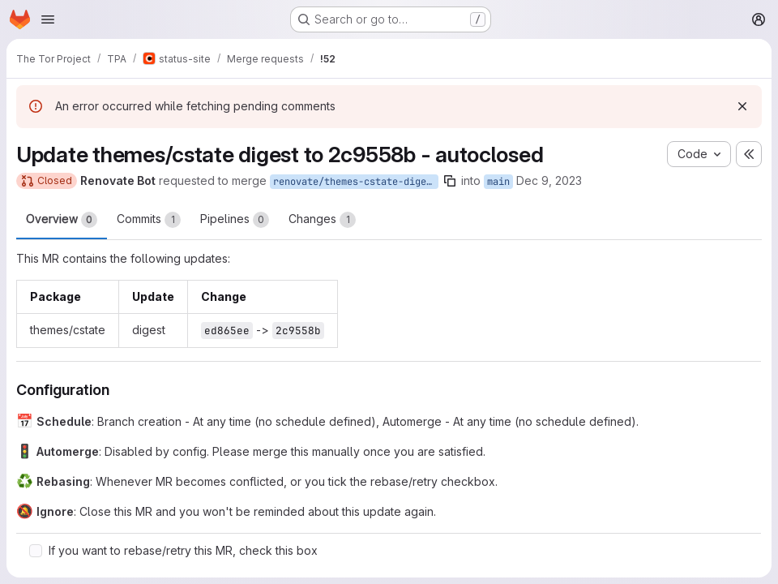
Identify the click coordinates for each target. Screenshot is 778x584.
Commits (149, 220)
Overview (61, 220)
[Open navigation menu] (48, 19)
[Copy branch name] (450, 181)
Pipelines (234, 220)
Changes (322, 220)
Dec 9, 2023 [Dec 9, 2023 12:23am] (549, 180)
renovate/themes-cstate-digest (355, 181)
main (498, 181)
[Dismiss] (742, 106)
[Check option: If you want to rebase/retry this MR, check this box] (35, 550)
